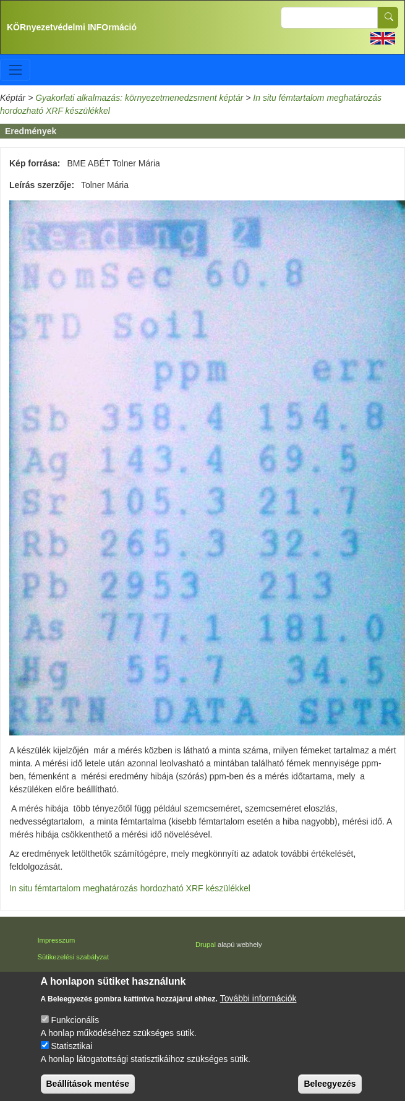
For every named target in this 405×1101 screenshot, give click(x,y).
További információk (258, 1013)
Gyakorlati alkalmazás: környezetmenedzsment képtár (139, 98)
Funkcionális (75, 1035)
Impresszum (56, 940)
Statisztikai (71, 1061)
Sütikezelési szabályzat (73, 957)
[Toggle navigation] (15, 69)
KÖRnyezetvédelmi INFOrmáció (72, 27)
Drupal (205, 944)
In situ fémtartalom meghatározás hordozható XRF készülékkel (129, 888)
